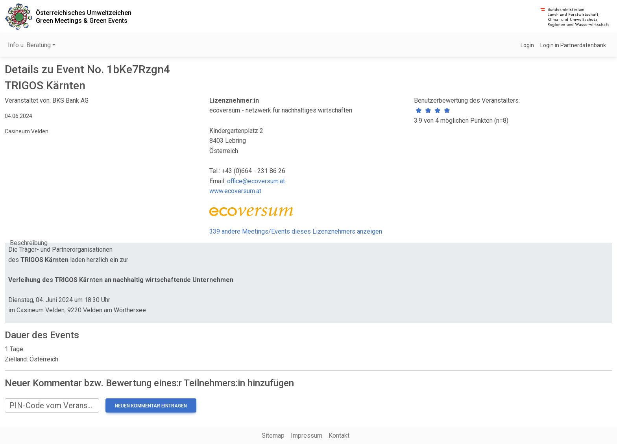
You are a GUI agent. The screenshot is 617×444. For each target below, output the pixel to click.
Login (527, 45)
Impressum (306, 435)
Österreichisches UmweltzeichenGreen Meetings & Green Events (83, 16)
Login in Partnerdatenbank (573, 45)
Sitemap (273, 435)
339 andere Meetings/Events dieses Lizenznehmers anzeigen (295, 231)
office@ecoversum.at (256, 181)
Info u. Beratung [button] (29, 45)
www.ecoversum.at (235, 191)
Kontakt (339, 435)
